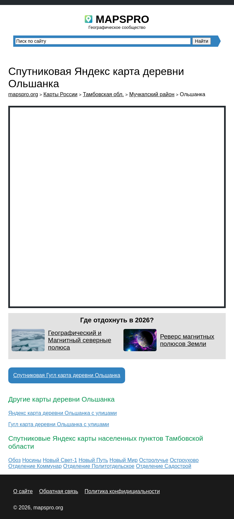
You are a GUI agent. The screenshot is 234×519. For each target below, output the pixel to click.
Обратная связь (58, 491)
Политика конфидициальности (122, 491)
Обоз (14, 460)
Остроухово (184, 460)
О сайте (23, 491)
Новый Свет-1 (60, 460)
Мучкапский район (151, 94)
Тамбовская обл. (103, 94)
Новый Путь (93, 460)
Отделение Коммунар (35, 466)
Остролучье (153, 460)
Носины (31, 460)
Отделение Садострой (163, 466)
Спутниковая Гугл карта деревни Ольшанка (66, 375)
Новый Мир (124, 460)
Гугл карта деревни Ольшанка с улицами (58, 424)
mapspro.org (23, 94)
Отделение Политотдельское (98, 466)
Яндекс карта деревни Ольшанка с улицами (62, 413)
